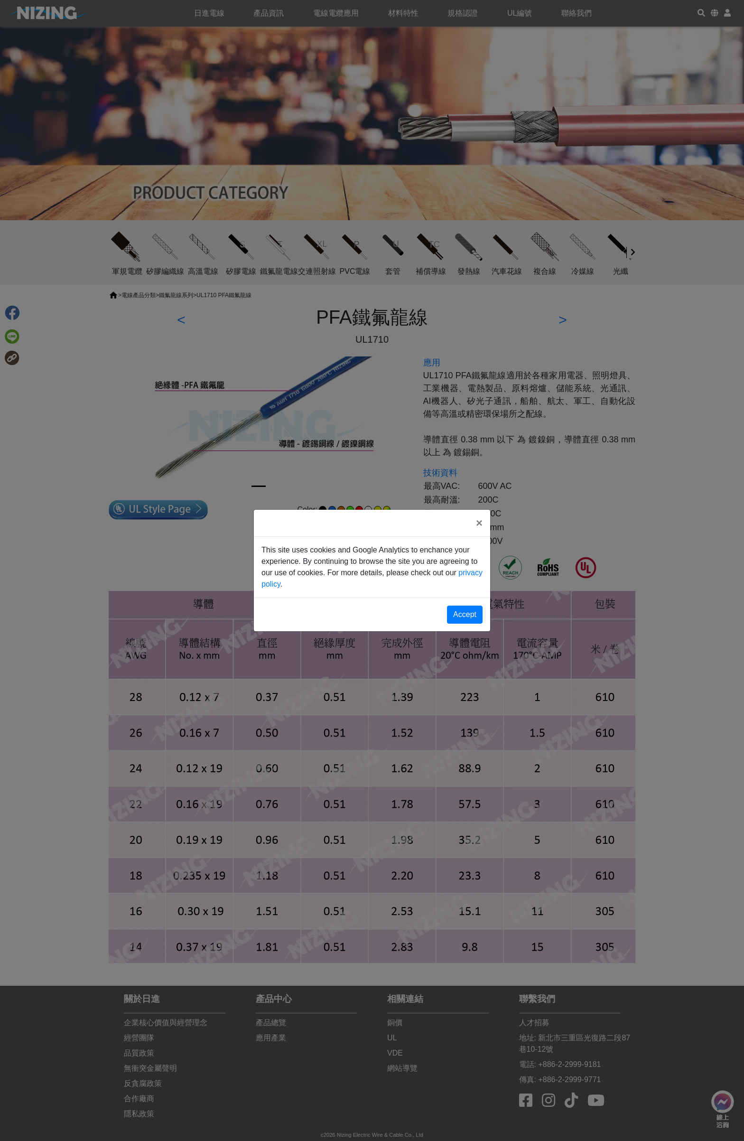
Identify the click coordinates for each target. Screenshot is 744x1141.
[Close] (479, 523)
